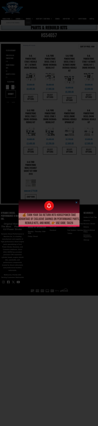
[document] (49, 213)
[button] (76, 202)
